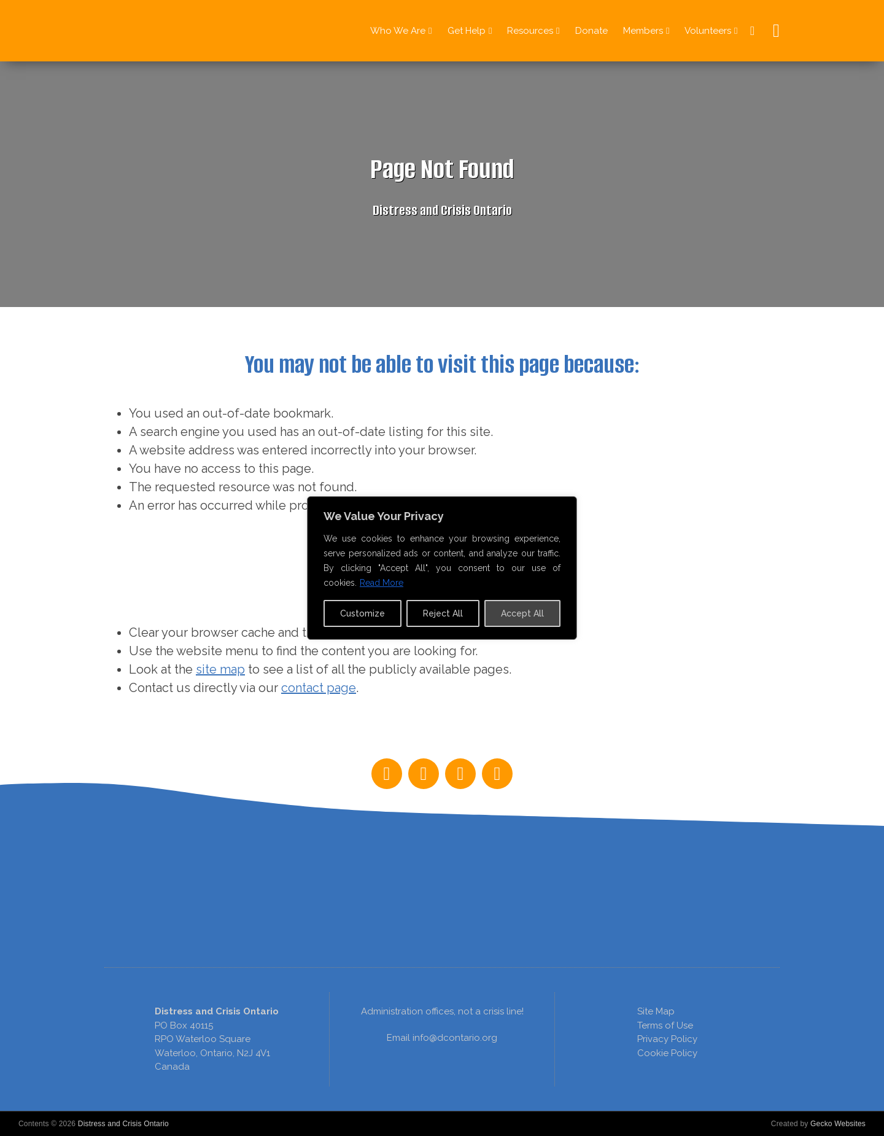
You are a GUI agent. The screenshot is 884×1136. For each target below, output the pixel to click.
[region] (442, 803)
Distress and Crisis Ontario (123, 1123)
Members (643, 30)
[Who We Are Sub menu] (430, 31)
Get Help (467, 30)
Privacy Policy (667, 1039)
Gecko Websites (838, 1123)
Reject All (443, 613)
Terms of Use (665, 1025)
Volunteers (707, 30)
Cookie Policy (667, 1053)
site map (220, 669)
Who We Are (397, 30)
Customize (362, 613)
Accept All (522, 613)
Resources (530, 30)
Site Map (656, 1011)
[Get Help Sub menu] (490, 31)
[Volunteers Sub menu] (735, 31)
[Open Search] (773, 30)
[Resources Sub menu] (557, 31)
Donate (591, 30)
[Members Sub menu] (667, 31)
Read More (381, 583)
